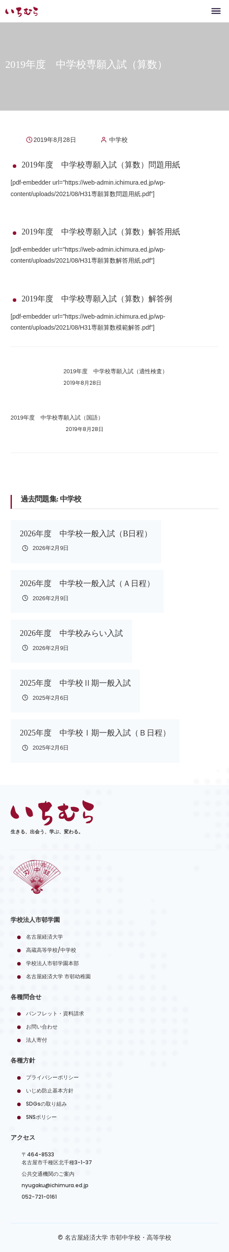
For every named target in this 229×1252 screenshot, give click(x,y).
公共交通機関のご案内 (48, 1174)
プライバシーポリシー (52, 1077)
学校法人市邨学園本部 (52, 963)
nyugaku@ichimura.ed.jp (55, 1185)
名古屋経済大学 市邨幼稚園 (58, 976)
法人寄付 (36, 1040)
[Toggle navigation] (216, 11)
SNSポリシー (41, 1117)
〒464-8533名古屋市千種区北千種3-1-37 (57, 1158)
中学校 (118, 139)
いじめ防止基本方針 (50, 1090)
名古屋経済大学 (44, 936)
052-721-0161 (39, 1196)
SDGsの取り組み (46, 1103)
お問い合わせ (42, 1026)
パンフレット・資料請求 (55, 1013)
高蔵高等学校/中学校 (51, 950)
